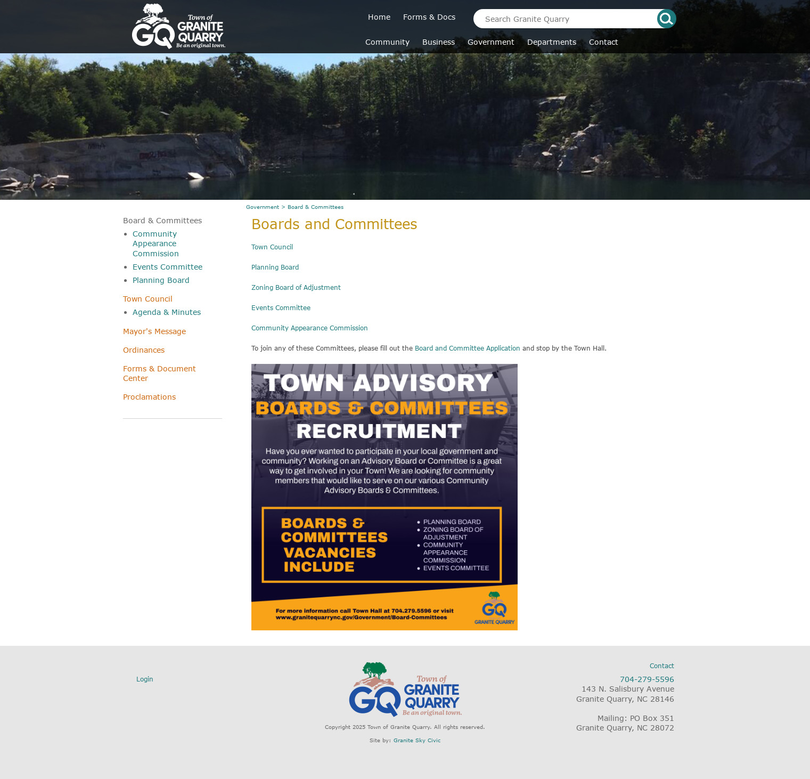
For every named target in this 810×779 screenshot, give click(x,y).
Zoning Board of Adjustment (296, 287)
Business (438, 41)
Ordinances (144, 349)
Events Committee (167, 266)
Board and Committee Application (467, 348)
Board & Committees (162, 220)
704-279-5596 (647, 679)
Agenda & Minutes (167, 312)
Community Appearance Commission (156, 243)
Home (379, 16)
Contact (603, 41)
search (666, 18)
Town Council (148, 298)
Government (491, 41)
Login (144, 679)
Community (387, 41)
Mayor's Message (154, 331)
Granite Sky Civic (417, 740)
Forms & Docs (429, 16)
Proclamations (149, 396)
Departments (551, 41)
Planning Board (161, 280)
